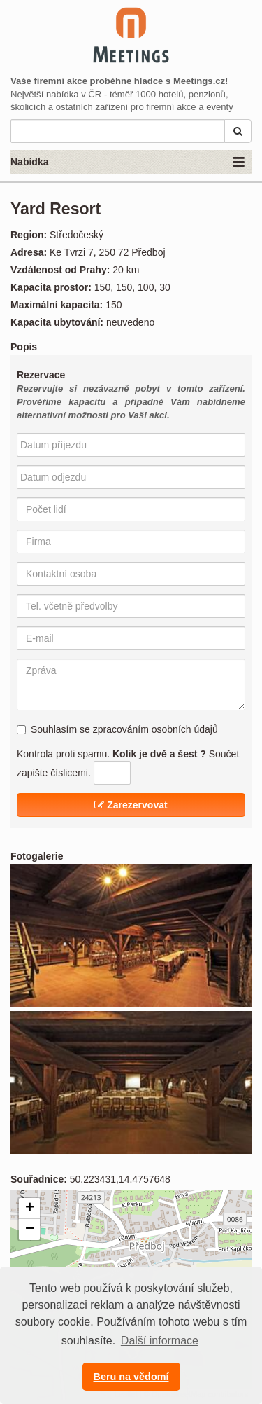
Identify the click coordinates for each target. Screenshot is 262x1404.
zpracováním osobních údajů (155, 729)
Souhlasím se (117, 729)
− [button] (29, 1229)
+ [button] (29, 1208)
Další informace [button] (159, 1341)
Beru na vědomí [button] (131, 1376)
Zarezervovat (130, 805)
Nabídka (127, 163)
